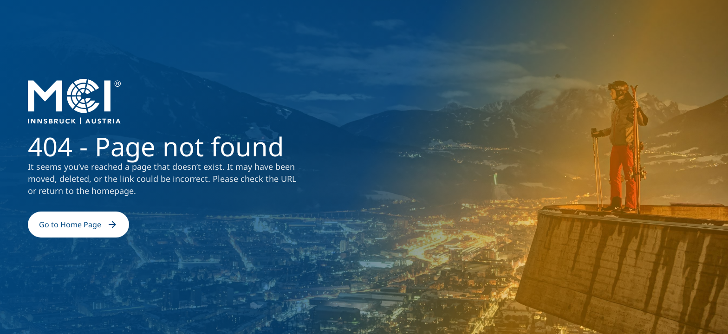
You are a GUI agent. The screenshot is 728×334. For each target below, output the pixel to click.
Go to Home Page (78, 224)
